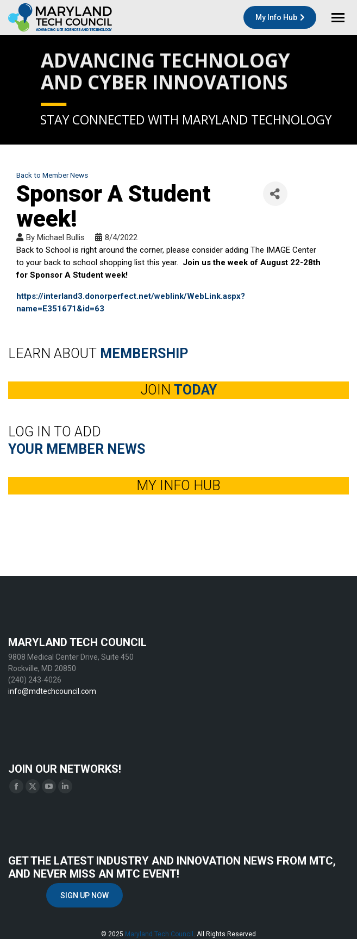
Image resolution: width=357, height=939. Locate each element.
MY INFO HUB (178, 485)
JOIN (179, 390)
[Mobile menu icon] (338, 17)
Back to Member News (52, 175)
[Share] (275, 193)
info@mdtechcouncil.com (52, 691)
